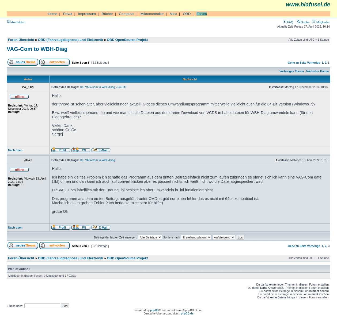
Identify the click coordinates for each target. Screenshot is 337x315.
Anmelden (16, 22)
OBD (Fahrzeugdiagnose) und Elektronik (70, 40)
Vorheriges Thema (291, 71)
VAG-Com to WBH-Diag (37, 49)
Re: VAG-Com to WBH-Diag (97, 160)
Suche (303, 22)
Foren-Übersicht (21, 40)
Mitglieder (321, 22)
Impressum (87, 14)
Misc (173, 14)
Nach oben (15, 150)
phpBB (154, 310)
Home (52, 14)
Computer (127, 14)
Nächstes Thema (317, 71)
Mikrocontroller (152, 14)
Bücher (107, 14)
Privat (67, 14)
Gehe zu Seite (297, 62)
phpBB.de (187, 313)
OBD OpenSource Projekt (127, 40)
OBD (187, 14)
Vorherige (313, 62)
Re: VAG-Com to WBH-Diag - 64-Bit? (103, 87)
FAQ (288, 22)
